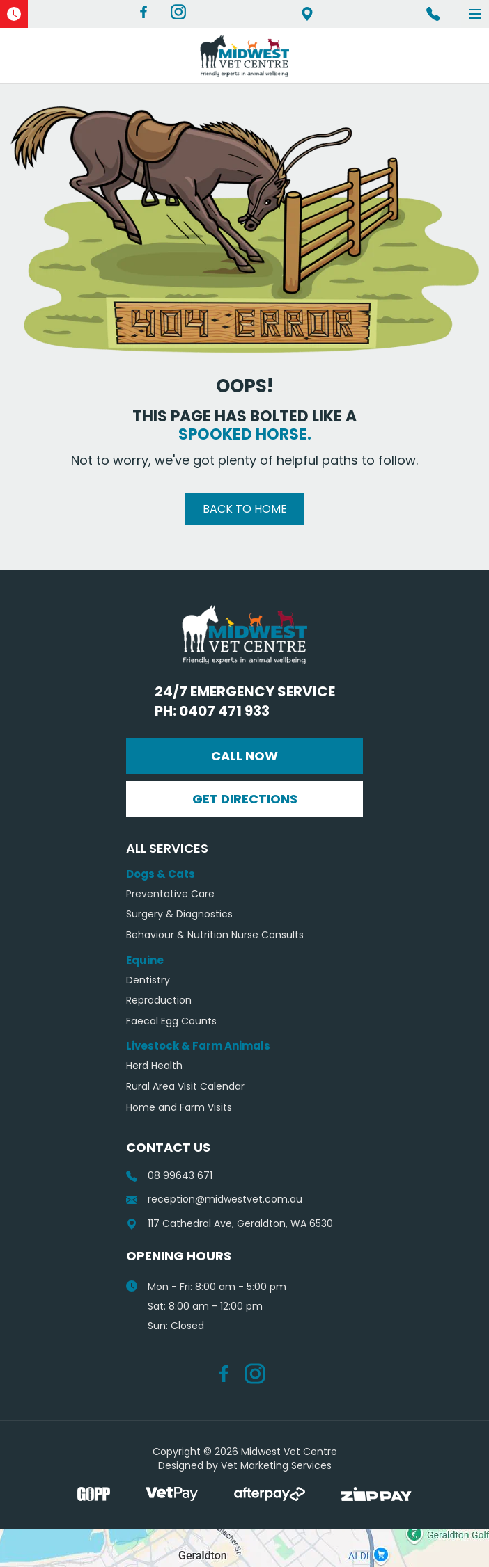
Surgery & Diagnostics (179, 914)
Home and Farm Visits (179, 1107)
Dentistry (148, 980)
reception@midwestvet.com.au (214, 1199)
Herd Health (154, 1065)
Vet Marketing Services (276, 1465)
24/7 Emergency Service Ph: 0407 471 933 (245, 701)
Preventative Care (170, 894)
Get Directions (244, 798)
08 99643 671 (169, 1175)
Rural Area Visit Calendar (185, 1086)
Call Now (244, 755)
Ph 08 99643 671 (433, 14)
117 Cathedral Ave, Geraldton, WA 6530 (307, 14)
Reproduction (159, 1000)
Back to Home (245, 509)
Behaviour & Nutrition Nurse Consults (215, 935)
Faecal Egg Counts (171, 1021)
